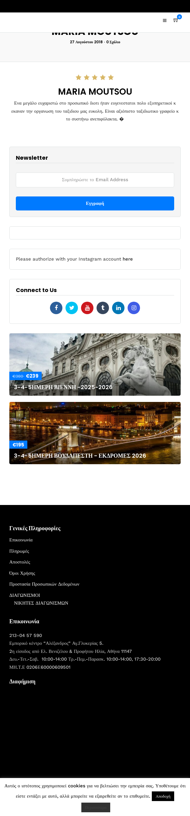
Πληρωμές (19, 551)
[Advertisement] (55, 728)
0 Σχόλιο (113, 42)
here (128, 259)
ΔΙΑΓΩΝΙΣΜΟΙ (24, 595)
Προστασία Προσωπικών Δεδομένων (44, 584)
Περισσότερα (95, 807)
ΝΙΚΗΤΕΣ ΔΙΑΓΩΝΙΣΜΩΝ (41, 603)
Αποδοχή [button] (163, 796)
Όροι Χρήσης (22, 573)
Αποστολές (19, 562)
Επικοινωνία (21, 540)
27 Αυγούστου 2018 (86, 42)
